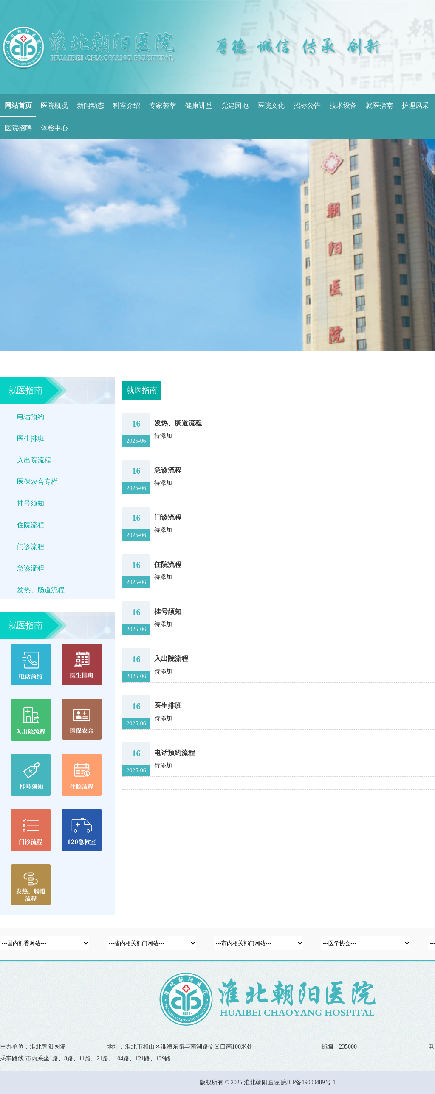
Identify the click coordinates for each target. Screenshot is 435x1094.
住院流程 (30, 525)
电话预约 (30, 416)
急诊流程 (30, 568)
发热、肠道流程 (41, 589)
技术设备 (343, 105)
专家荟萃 (162, 105)
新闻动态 (90, 105)
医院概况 (54, 105)
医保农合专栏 (37, 481)
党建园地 (235, 105)
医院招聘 (18, 128)
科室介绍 (126, 105)
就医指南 (379, 105)
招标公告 (307, 105)
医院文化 (271, 105)
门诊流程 (30, 546)
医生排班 (30, 438)
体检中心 (54, 128)
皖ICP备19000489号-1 (308, 1082)
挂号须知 (30, 503)
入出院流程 (34, 460)
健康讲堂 (198, 105)
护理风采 (415, 105)
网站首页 (18, 105)
